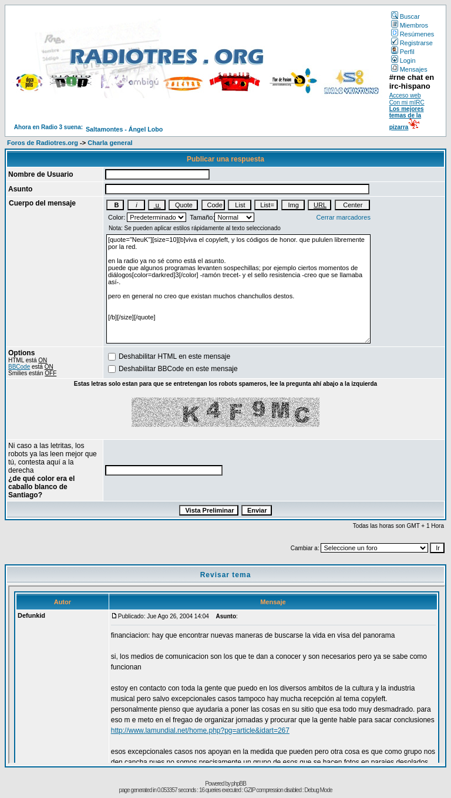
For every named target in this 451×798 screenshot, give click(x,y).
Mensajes (409, 69)
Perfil (403, 51)
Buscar (405, 16)
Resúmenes (413, 34)
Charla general (109, 142)
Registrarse (412, 42)
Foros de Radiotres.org (42, 142)
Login (403, 60)
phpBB (238, 783)
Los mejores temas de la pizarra (406, 118)
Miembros (409, 25)
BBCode (19, 366)
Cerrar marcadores (344, 217)
